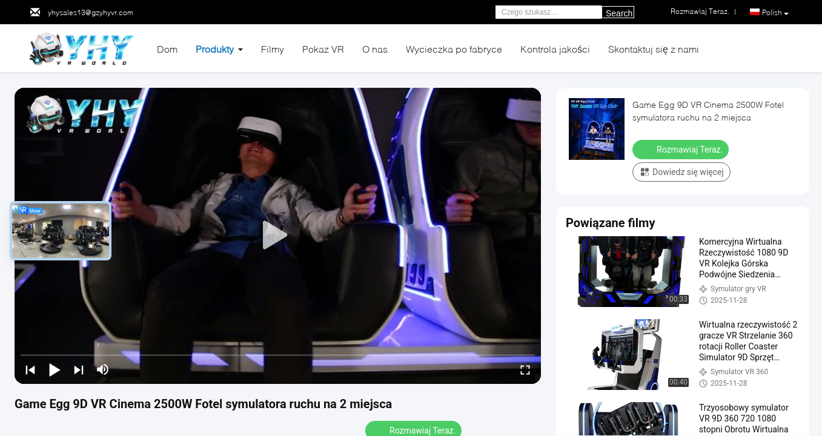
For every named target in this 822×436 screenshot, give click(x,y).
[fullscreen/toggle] (525, 369)
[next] (79, 369)
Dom (167, 48)
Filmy (272, 48)
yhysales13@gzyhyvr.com (90, 12)
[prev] (30, 369)
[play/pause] (54, 369)
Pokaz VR (323, 48)
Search (619, 13)
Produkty (215, 48)
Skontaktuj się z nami (653, 48)
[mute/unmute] (103, 369)
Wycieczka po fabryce (454, 48)
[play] (278, 235)
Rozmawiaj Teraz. (682, 149)
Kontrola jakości (555, 48)
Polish (775, 13)
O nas (375, 48)
